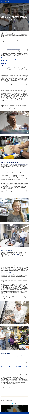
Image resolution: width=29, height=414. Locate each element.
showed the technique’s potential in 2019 (13, 49)
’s (3, 83)
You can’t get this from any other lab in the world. (14, 366)
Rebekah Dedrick (17, 254)
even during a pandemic (21, 355)
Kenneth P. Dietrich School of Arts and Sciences (6, 400)
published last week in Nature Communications (19, 164)
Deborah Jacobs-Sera (16, 268)
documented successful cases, (18, 39)
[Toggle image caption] (28, 132)
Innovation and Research (3, 399)
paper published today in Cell (7, 67)
